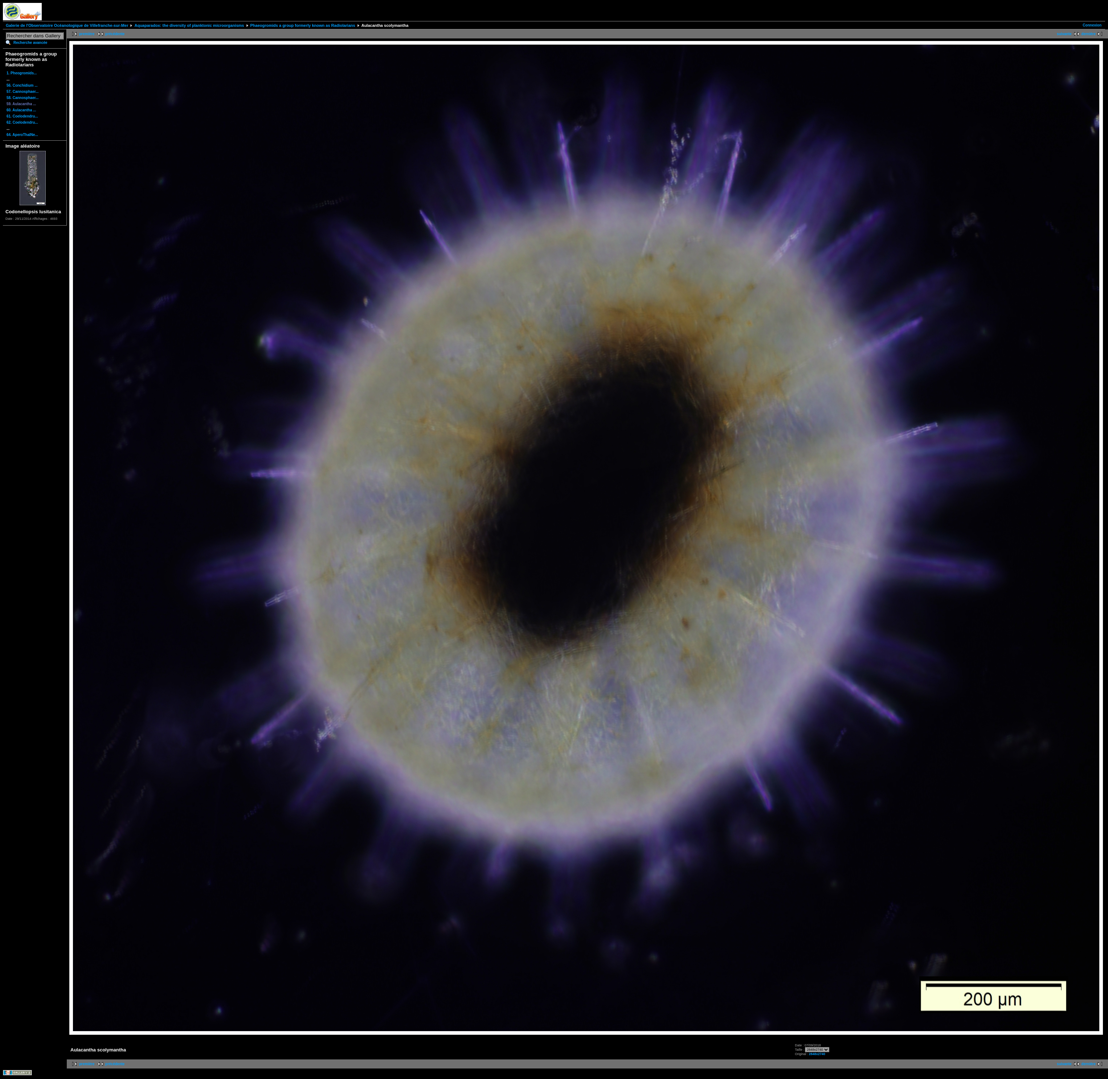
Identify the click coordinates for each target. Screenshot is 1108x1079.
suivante (1064, 34)
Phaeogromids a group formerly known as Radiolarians (302, 25)
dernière (1089, 34)
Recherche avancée (30, 43)
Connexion (1092, 25)
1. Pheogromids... (22, 73)
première (86, 34)
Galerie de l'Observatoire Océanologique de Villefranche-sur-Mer (67, 25)
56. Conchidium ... (22, 85)
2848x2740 (817, 1054)
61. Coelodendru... (22, 116)
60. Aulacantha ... (21, 110)
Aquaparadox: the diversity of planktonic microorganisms (189, 25)
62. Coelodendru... (22, 122)
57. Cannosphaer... (22, 92)
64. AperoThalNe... (22, 135)
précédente (114, 34)
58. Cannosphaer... (22, 98)
